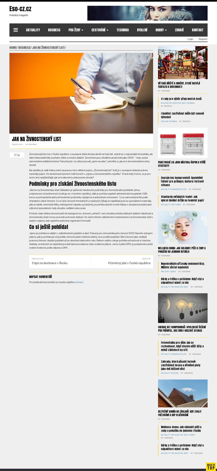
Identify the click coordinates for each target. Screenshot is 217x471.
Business (54, 29)
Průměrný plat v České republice (129, 263)
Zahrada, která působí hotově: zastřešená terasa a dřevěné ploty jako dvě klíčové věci (180, 364)
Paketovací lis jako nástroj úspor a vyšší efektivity (181, 163)
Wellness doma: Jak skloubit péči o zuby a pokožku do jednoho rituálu (182, 249)
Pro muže (172, 103)
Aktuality (33, 29)
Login (190, 39)
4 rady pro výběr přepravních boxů (181, 99)
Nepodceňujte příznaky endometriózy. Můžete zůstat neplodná (183, 265)
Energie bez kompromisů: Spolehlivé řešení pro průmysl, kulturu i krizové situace (182, 181)
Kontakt (197, 29)
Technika (123, 29)
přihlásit (79, 282)
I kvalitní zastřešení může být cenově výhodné (182, 115)
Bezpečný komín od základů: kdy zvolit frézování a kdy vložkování (179, 412)
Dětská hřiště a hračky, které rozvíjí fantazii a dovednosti (179, 85)
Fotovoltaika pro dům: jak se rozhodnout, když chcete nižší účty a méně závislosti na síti (182, 345)
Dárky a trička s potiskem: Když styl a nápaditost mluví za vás (182, 280)
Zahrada (189, 103)
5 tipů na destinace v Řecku (50, 263)
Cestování (98, 29)
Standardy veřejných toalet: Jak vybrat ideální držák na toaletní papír (182, 198)
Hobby (160, 29)
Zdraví (179, 29)
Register (203, 39)
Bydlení (142, 29)
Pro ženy (74, 29)
